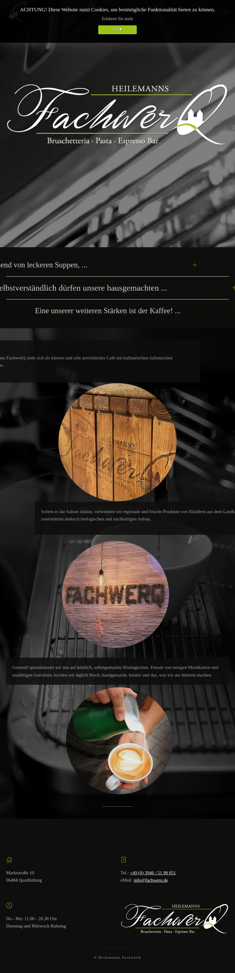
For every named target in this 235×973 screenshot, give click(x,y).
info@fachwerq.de (151, 880)
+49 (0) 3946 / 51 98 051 (153, 872)
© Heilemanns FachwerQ (117, 957)
